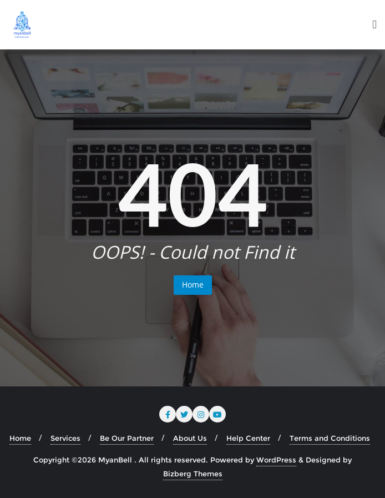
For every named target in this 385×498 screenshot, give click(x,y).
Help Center (248, 438)
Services (65, 438)
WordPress (276, 459)
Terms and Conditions (330, 438)
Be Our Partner (127, 438)
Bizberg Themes (192, 473)
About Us (190, 438)
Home (193, 284)
